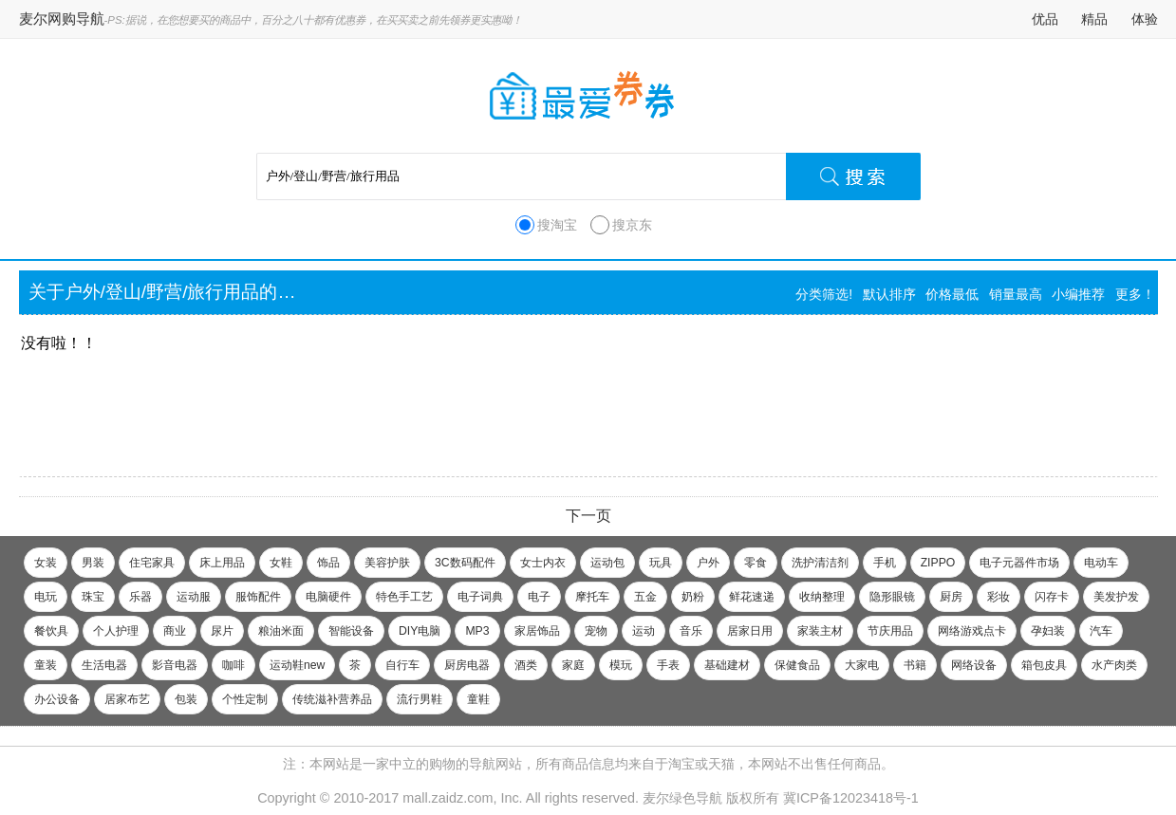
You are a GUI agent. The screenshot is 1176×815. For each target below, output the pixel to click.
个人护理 (116, 631)
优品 (1045, 19)
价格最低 (952, 294)
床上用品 (222, 562)
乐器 (140, 596)
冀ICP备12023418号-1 (851, 798)
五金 (645, 596)
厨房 (951, 596)
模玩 (620, 665)
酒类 (525, 665)
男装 (93, 562)
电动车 (1101, 562)
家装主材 (820, 631)
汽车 (1101, 631)
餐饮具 (51, 631)
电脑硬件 (328, 596)
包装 (186, 699)
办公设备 (57, 699)
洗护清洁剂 (820, 562)
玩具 (660, 562)
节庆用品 (890, 631)
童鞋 (478, 699)
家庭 (573, 665)
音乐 (691, 631)
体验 (1144, 19)
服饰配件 (258, 596)
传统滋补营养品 (332, 699)
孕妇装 (1048, 631)
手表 (668, 665)
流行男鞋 (419, 699)
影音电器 (174, 665)
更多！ (1135, 294)
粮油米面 (281, 631)
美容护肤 (387, 562)
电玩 (45, 596)
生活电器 (104, 665)
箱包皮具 (1044, 665)
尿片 (222, 631)
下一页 (588, 516)
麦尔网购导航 (61, 18)
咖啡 (233, 665)
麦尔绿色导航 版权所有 (711, 798)
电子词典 (480, 596)
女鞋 (281, 562)
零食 (755, 562)
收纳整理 (822, 596)
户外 (708, 562)
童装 (45, 665)
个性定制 (245, 699)
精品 (1094, 19)
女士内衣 (543, 562)
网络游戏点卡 (972, 631)
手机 (884, 562)
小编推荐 (1078, 294)
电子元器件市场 (1019, 562)
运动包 (607, 562)
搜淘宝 (557, 224)
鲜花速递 (752, 596)
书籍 (915, 665)
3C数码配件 (465, 562)
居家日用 (750, 631)
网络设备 (974, 665)
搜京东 (632, 224)
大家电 (862, 665)
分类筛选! (823, 294)
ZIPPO (938, 562)
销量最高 (1015, 294)
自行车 (402, 665)
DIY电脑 (419, 631)
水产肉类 (1114, 665)
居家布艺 (127, 699)
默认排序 (889, 294)
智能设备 (351, 631)
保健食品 (797, 665)
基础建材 (727, 665)
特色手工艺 (404, 596)
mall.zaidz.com (447, 798)
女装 (45, 562)
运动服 (194, 596)
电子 (539, 596)
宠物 (596, 631)
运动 (643, 631)
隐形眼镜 (892, 596)
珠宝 (93, 596)
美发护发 (1116, 596)
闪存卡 (1052, 596)
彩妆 (998, 596)
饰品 (328, 562)
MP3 (477, 631)
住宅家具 (152, 562)
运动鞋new (297, 665)
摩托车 (592, 596)
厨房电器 (467, 665)
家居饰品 (537, 631)
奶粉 (692, 596)
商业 (174, 631)
